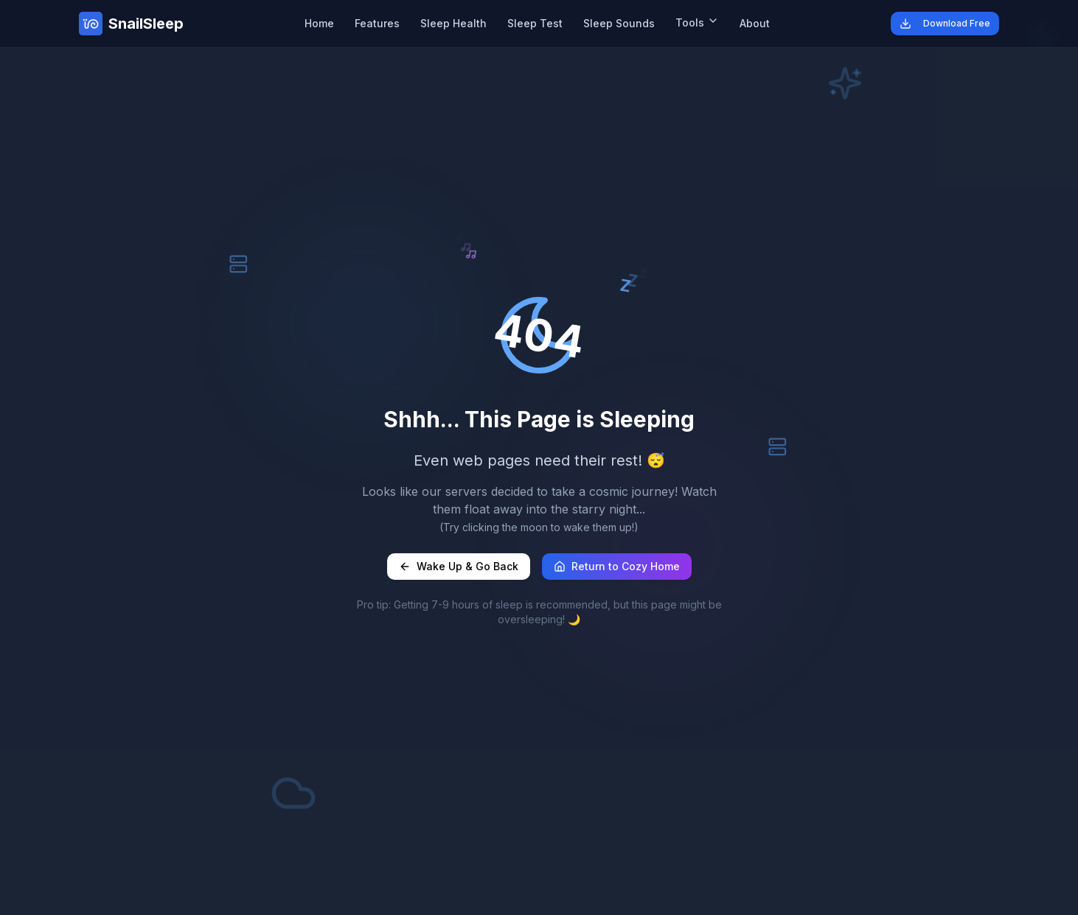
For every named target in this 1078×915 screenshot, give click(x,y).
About (755, 23)
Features (377, 23)
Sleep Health (453, 23)
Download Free (945, 23)
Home (319, 23)
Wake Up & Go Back (458, 566)
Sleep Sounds (619, 23)
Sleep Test (535, 23)
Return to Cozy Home (617, 566)
